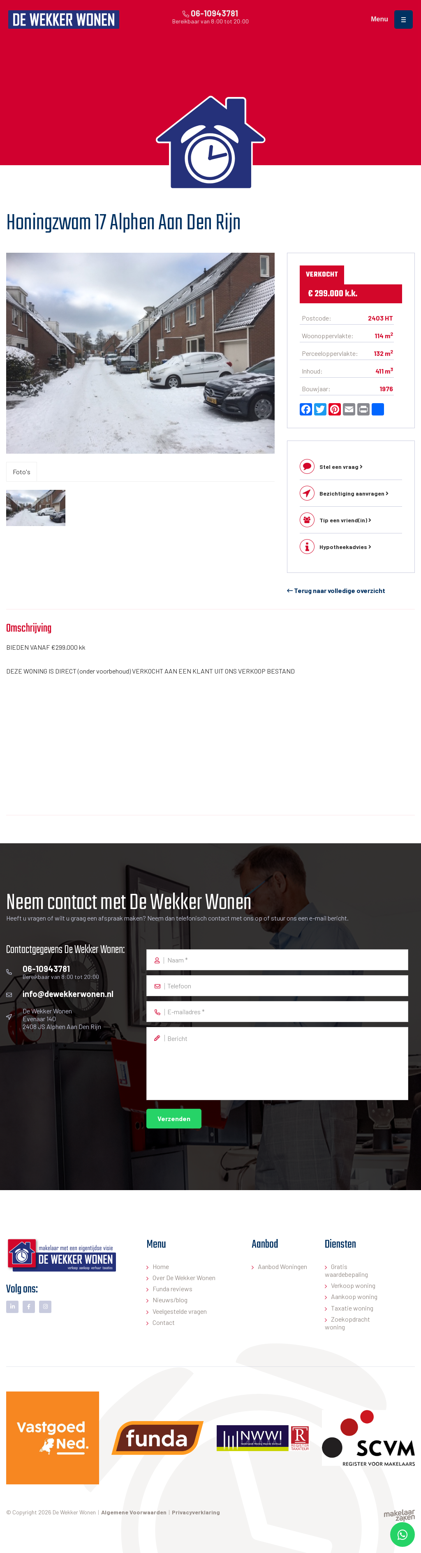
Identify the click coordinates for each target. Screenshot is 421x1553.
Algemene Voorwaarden (134, 1512)
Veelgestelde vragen (180, 1311)
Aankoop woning (354, 1296)
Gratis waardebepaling (346, 1270)
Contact (164, 1322)
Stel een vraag (341, 466)
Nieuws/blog (170, 1300)
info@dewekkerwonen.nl (68, 994)
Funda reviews (172, 1288)
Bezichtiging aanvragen (354, 493)
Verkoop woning (353, 1285)
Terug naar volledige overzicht (336, 590)
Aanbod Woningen (282, 1266)
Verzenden (173, 1118)
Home (161, 1266)
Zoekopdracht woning (347, 1323)
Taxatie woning (352, 1308)
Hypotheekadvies (345, 546)
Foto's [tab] (21, 471)
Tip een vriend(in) (345, 520)
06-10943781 (210, 13)
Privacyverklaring (196, 1512)
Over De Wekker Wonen (184, 1277)
